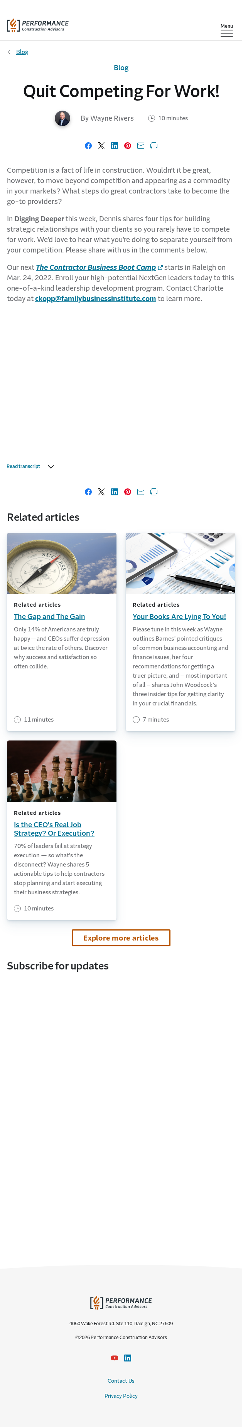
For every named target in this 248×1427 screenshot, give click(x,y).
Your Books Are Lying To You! (179, 616)
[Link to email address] (95, 298)
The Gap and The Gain (49, 616)
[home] (38, 24)
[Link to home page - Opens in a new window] (99, 267)
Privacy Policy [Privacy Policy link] (121, 1395)
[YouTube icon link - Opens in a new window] (114, 1358)
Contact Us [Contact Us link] (121, 1380)
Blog (22, 52)
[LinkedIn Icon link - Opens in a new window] (127, 1358)
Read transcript (32, 466)
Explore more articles (121, 938)
